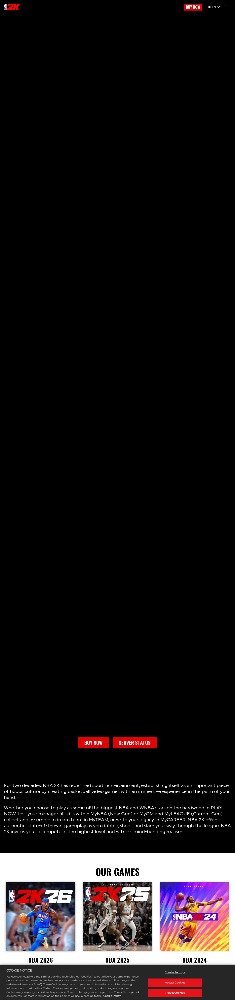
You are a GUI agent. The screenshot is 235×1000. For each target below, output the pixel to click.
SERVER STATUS (135, 742)
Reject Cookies (175, 992)
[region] (117, 982)
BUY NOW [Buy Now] (193, 7)
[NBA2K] (12, 7)
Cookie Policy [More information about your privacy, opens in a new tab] (112, 995)
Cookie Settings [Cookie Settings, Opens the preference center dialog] (175, 972)
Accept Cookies (175, 982)
